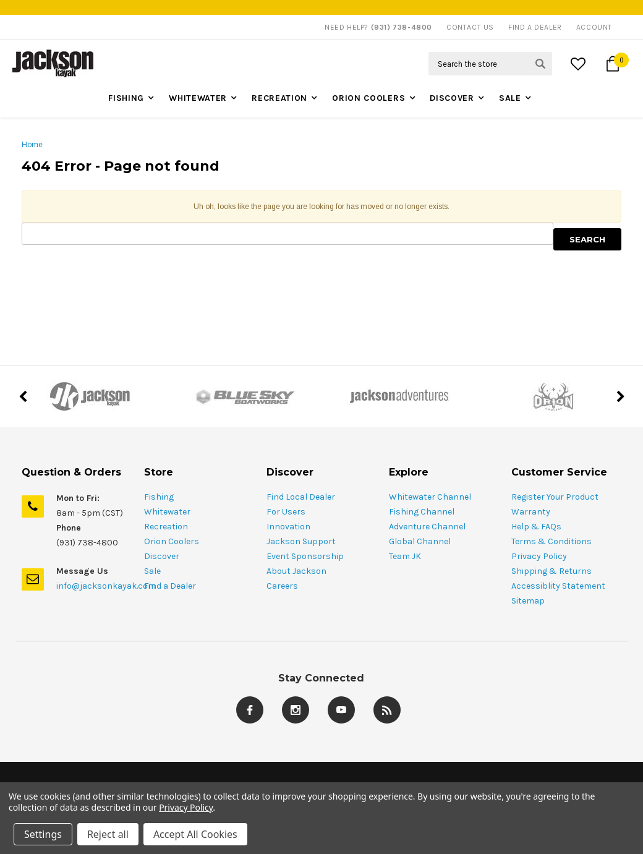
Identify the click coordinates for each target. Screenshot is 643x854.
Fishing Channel (421, 511)
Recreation (279, 98)
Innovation (288, 526)
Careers (282, 586)
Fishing (126, 98)
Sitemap (528, 601)
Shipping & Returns (551, 571)
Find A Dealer (535, 27)
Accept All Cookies (195, 834)
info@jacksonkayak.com (106, 586)
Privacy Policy (539, 556)
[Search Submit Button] (540, 63)
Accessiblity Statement (558, 586)
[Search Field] (490, 63)
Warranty (530, 511)
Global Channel (420, 541)
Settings (43, 834)
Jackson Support (301, 541)
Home (32, 144)
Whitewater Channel (430, 497)
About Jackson (296, 571)
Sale (510, 98)
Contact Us (470, 27)
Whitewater (198, 98)
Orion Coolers (368, 98)
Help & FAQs (536, 526)
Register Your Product (554, 497)
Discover (452, 98)
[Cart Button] (612, 63)
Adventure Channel (427, 526)
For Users (285, 511)
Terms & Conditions (551, 541)
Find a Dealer (170, 586)
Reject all (108, 834)
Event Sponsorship (305, 556)
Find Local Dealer (300, 497)
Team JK (405, 556)
